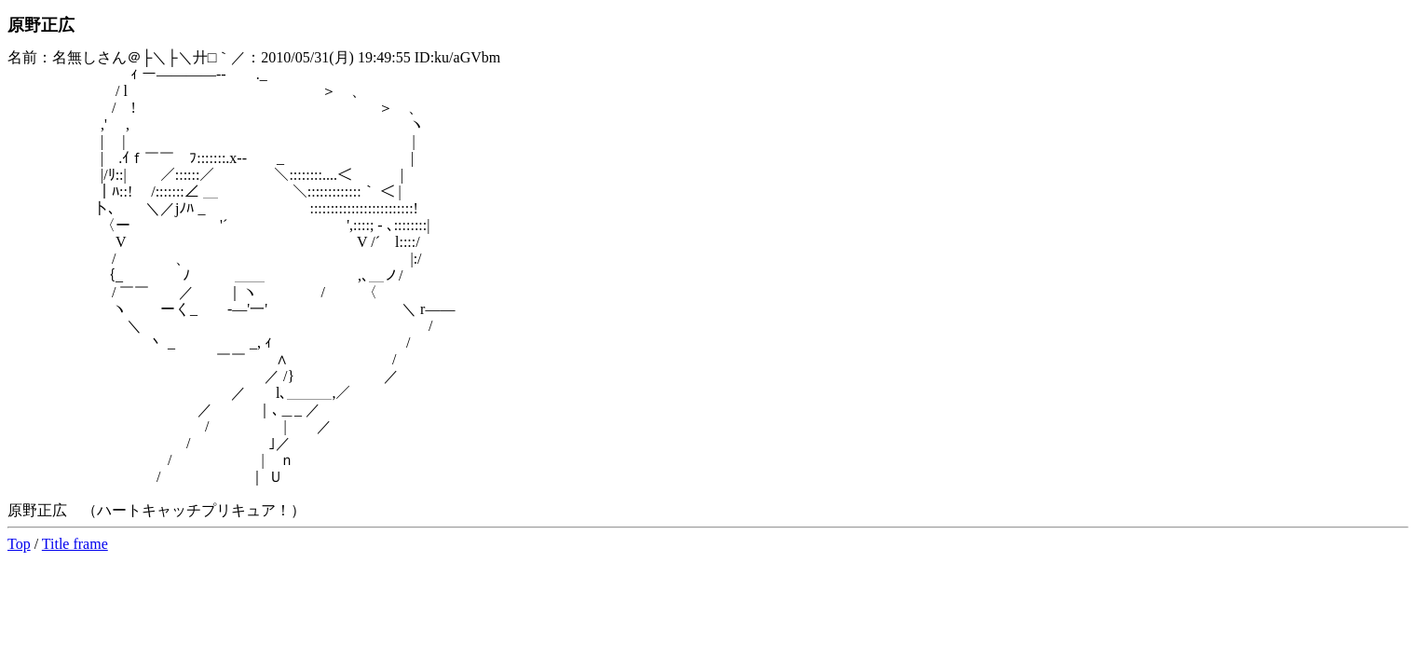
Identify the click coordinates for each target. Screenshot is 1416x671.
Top (19, 544)
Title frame (75, 544)
